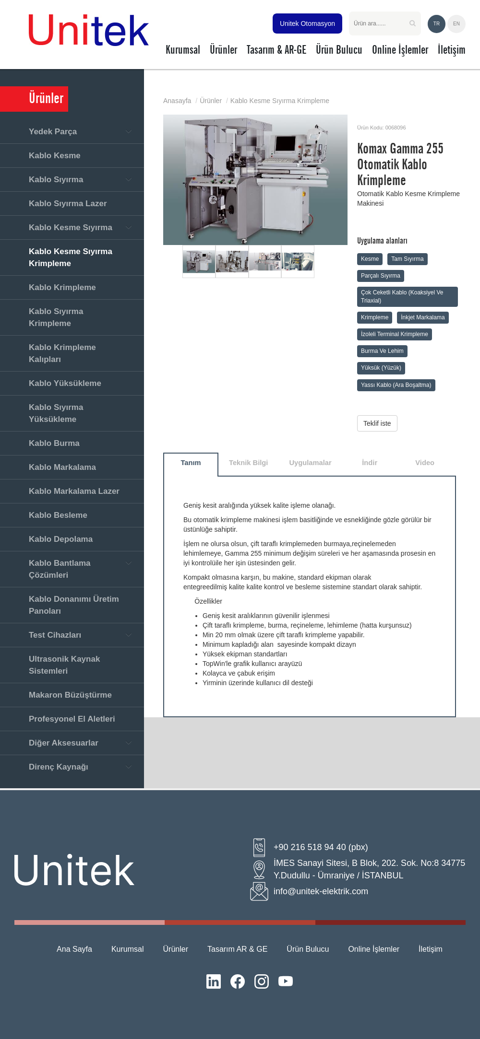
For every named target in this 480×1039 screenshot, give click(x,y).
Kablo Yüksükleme (65, 383)
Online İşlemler (373, 949)
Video (424, 463)
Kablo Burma (54, 443)
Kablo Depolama (61, 539)
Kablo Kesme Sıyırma (70, 227)
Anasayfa (177, 101)
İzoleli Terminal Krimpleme (394, 334)
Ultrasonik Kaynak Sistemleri (64, 665)
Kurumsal (127, 949)
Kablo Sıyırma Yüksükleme (56, 413)
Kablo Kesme (55, 155)
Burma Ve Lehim (382, 351)
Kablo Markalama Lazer (74, 491)
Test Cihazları (55, 635)
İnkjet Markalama (422, 317)
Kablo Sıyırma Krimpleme (56, 317)
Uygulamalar (310, 463)
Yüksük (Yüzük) (381, 367)
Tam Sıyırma (407, 259)
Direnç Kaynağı (58, 766)
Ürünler (211, 101)
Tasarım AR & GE (237, 949)
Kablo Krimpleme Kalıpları (62, 353)
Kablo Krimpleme (62, 287)
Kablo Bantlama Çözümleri (59, 569)
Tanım (190, 463)
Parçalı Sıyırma (380, 275)
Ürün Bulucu (308, 949)
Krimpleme (374, 317)
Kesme (370, 259)
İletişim (431, 949)
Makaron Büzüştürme (70, 695)
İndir (369, 463)
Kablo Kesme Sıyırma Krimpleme (70, 257)
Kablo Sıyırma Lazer (68, 203)
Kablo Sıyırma (56, 179)
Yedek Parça (53, 131)
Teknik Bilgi (248, 463)
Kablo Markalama (62, 467)
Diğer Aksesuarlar (63, 742)
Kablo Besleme (58, 515)
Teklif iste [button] (377, 423)
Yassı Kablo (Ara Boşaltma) (396, 385)
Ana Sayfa (74, 949)
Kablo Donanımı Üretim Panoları (74, 605)
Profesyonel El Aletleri (72, 719)
